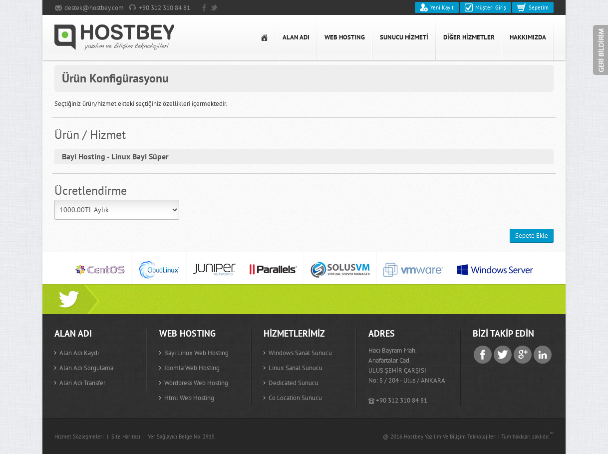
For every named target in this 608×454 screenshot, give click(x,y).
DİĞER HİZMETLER (469, 37)
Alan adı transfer (82, 383)
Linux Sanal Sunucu (295, 368)
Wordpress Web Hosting (196, 383)
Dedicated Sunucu (293, 383)
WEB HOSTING (344, 37)
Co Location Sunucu (295, 398)
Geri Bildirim (600, 50)
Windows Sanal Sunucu (300, 353)
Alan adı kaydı (79, 353)
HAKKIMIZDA (528, 37)
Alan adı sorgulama (86, 368)
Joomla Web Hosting (192, 368)
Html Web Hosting (189, 398)
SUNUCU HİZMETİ (404, 37)
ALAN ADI (296, 37)
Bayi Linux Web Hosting (196, 353)
